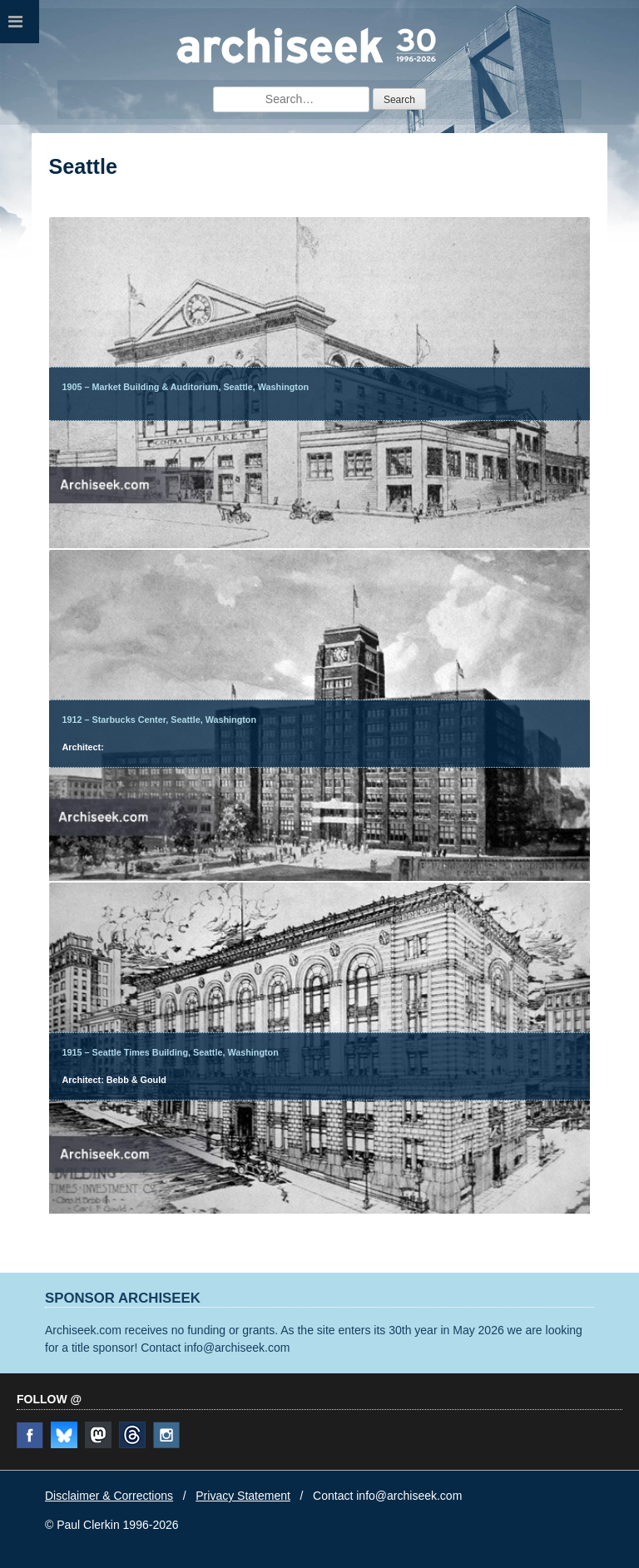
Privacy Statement (243, 1495)
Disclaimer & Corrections (109, 1495)
